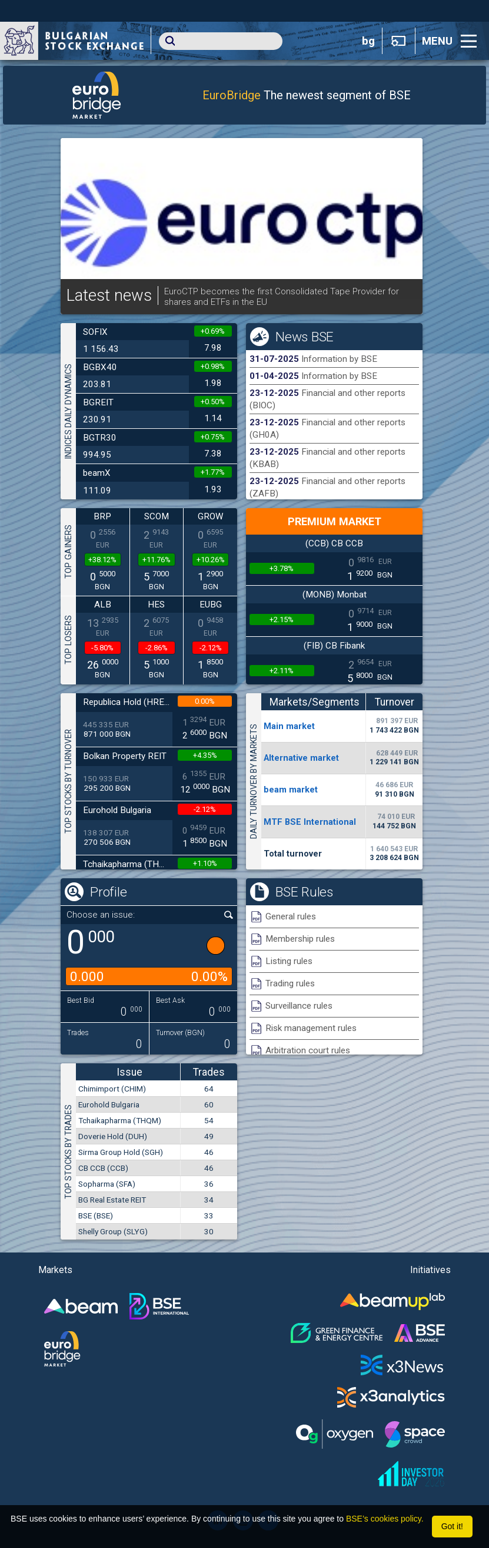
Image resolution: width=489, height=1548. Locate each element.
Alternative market (301, 758)
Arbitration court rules (307, 1050)
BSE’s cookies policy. (385, 1518)
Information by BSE (339, 359)
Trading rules (290, 983)
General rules (290, 916)
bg (368, 41)
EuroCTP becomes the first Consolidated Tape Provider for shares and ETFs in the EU (281, 296)
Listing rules (288, 961)
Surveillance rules (298, 1005)
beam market (291, 789)
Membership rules (300, 938)
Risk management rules (311, 1028)
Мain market (289, 726)
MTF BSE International (310, 822)
